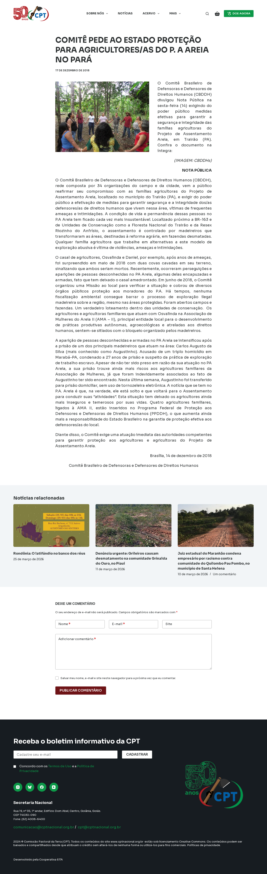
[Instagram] (17, 787)
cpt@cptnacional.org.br (106, 827)
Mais (176, 13)
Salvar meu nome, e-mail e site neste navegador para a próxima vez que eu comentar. (118, 678)
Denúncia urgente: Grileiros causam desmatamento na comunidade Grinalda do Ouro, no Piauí (131, 558)
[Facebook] (41, 787)
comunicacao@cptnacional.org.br (46, 827)
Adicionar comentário (77, 639)
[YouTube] (53, 787)
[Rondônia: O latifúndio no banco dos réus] (51, 525)
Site (168, 624)
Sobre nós (98, 13)
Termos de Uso (60, 766)
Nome (64, 624)
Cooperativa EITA (51, 859)
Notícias (125, 13)
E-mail (118, 624)
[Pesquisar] (207, 13)
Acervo (152, 13)
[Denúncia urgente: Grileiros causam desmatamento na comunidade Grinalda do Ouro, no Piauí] (133, 525)
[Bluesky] (29, 787)
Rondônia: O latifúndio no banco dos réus (49, 553)
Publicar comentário (81, 690)
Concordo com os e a (56, 768)
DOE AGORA (239, 13)
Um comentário (224, 574)
